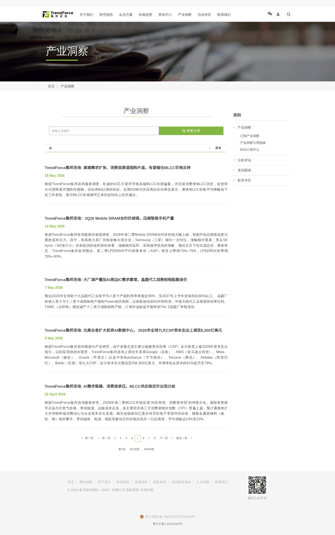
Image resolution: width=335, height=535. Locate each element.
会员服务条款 (181, 482)
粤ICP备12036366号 (168, 524)
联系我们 (224, 14)
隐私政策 (159, 482)
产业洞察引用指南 (253, 142)
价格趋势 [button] (145, 14)
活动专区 (204, 14)
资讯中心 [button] (165, 14)
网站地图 (86, 482)
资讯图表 (244, 170)
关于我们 (86, 14)
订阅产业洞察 (249, 136)
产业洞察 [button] (185, 14)
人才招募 (202, 482)
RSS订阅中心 (250, 149)
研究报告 (106, 14)
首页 (51, 86)
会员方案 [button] (126, 14)
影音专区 (244, 180)
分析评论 (244, 160)
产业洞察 (244, 127)
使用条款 (141, 482)
